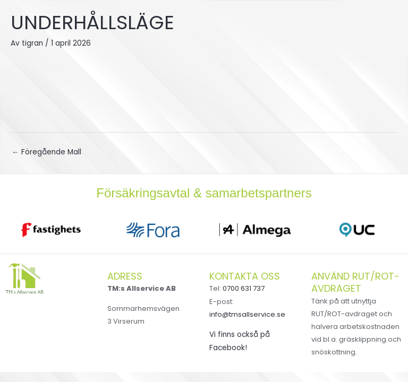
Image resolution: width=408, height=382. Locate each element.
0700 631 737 (244, 288)
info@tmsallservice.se (247, 314)
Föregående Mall (46, 152)
